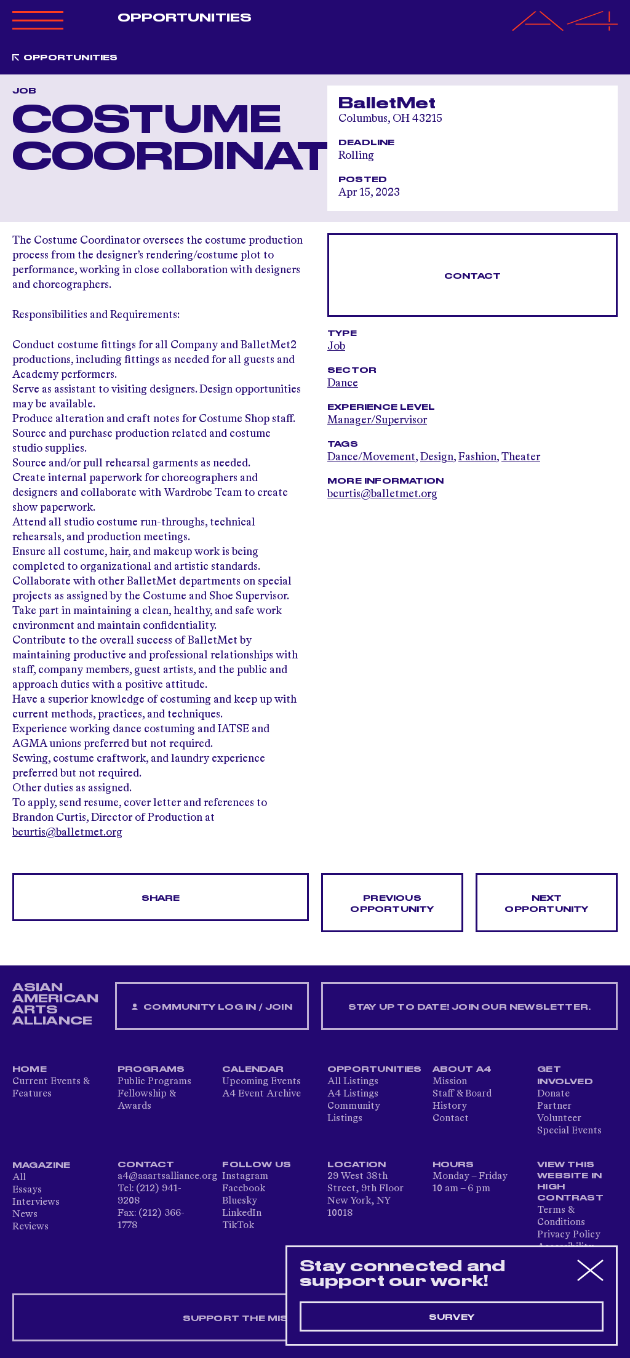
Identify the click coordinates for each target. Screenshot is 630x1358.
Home (29, 1069)
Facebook (243, 1189)
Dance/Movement (371, 457)
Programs (151, 1069)
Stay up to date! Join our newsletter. (469, 1007)
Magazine (41, 1165)
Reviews (30, 1227)
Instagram (245, 1176)
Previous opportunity (392, 904)
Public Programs (154, 1082)
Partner (554, 1106)
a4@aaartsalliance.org (167, 1176)
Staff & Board (462, 1094)
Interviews (36, 1202)
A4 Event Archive (261, 1094)
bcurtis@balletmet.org (67, 832)
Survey (451, 1317)
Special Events (569, 1131)
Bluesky (239, 1201)
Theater (520, 457)
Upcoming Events (261, 1082)
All (19, 1178)
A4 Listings (352, 1094)
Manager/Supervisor (377, 420)
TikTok (238, 1226)
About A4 (462, 1069)
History (450, 1106)
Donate (553, 1094)
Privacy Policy (568, 1235)
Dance (342, 383)
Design (436, 457)
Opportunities (185, 17)
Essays (27, 1190)
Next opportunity (546, 904)
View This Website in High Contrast (570, 1181)
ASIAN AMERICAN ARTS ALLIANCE (55, 1004)
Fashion (477, 457)
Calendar (253, 1069)
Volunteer (559, 1119)
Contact (472, 276)
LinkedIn (241, 1213)
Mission (450, 1082)
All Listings (352, 1082)
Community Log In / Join (212, 1008)
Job (336, 346)
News (25, 1215)
